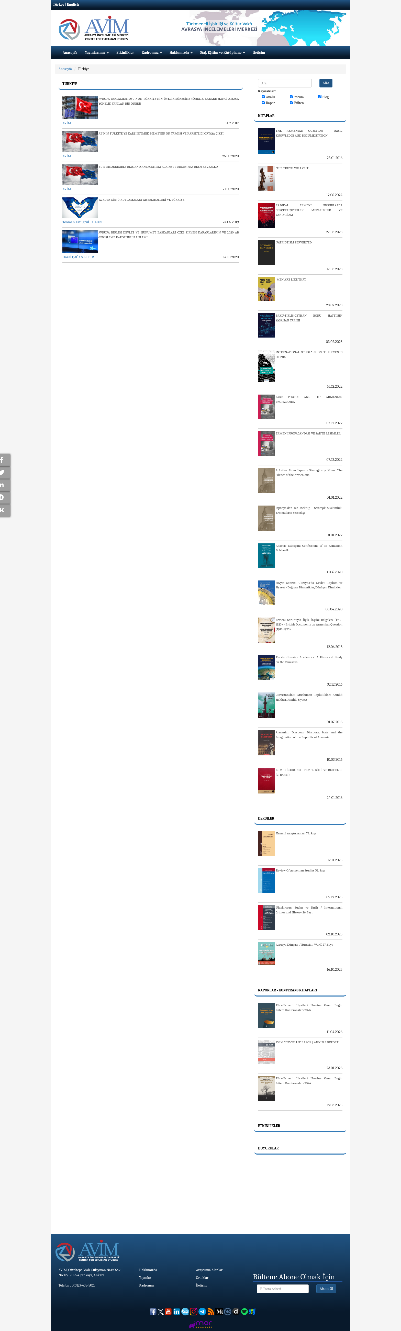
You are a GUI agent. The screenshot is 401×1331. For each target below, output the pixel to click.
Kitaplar (266, 116)
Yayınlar (145, 1278)
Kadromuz (152, 52)
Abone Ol (326, 1289)
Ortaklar (202, 1278)
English (73, 4)
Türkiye (83, 69)
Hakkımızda (181, 52)
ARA (326, 83)
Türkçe (58, 4)
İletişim (259, 52)
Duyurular (268, 1148)
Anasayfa (70, 52)
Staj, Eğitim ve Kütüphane (222, 52)
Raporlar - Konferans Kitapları (287, 990)
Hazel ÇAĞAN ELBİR (78, 257)
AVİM (66, 123)
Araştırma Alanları (210, 1270)
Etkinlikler (125, 52)
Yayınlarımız (97, 52)
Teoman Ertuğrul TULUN (82, 222)
